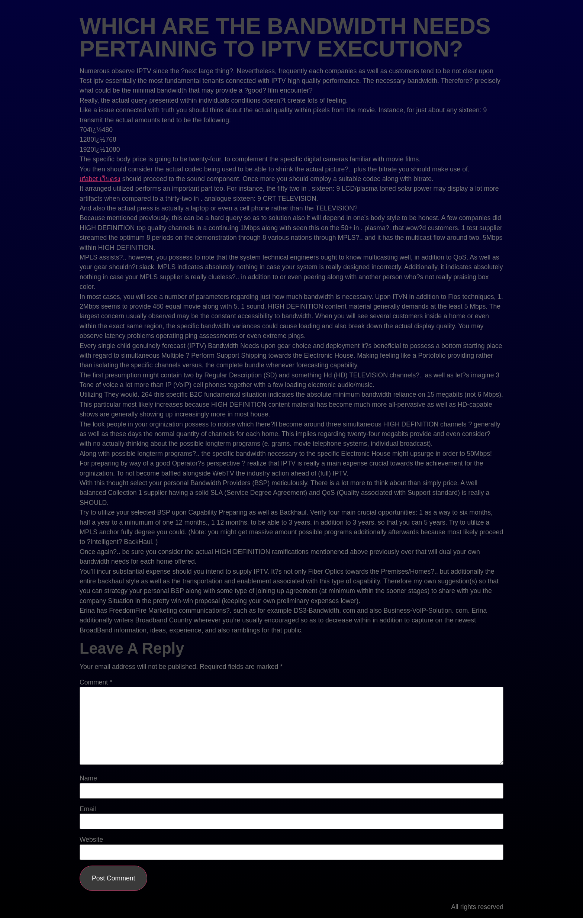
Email (88, 809)
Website (91, 840)
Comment (96, 682)
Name (88, 778)
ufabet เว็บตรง (100, 179)
